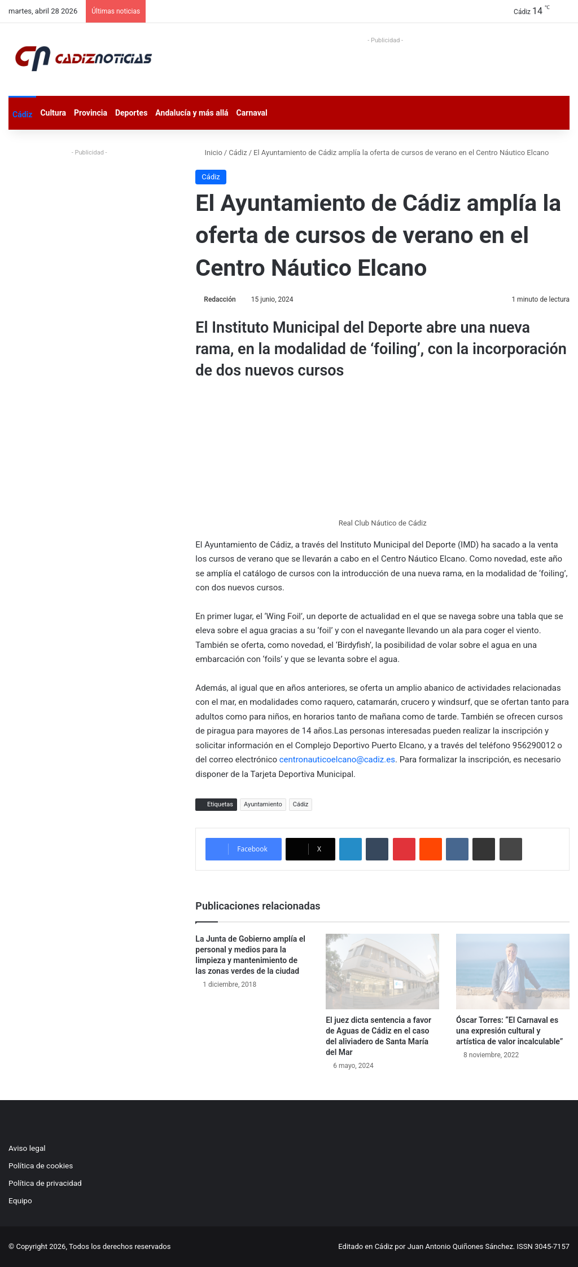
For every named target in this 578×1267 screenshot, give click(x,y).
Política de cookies (40, 1165)
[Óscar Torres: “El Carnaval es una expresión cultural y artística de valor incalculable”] (513, 971)
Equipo (20, 1200)
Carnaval (252, 112)
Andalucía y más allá (191, 112)
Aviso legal (27, 1148)
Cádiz (22, 114)
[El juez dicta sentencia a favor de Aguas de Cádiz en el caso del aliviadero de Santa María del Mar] (382, 971)
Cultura (53, 112)
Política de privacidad (45, 1182)
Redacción (219, 299)
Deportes (131, 112)
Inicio (208, 152)
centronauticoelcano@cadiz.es (337, 759)
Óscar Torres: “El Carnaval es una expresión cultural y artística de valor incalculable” (509, 1031)
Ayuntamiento (263, 804)
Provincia (90, 112)
